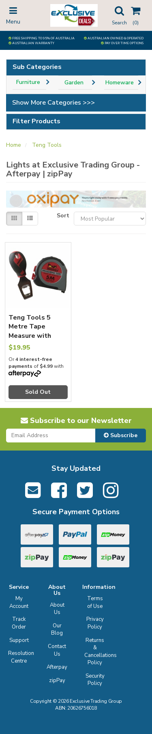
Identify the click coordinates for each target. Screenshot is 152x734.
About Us (57, 608)
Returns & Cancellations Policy (96, 652)
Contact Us (57, 650)
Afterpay (57, 667)
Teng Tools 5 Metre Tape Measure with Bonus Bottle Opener (30, 335)
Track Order (19, 623)
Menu (13, 15)
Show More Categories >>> (53, 102)
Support (19, 640)
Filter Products (36, 121)
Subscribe (120, 435)
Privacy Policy (95, 623)
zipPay (57, 680)
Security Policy (95, 679)
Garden (73, 82)
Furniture (28, 82)
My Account (18, 602)
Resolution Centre (20, 657)
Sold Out (38, 392)
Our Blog (57, 629)
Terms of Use (95, 602)
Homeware (119, 82)
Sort (62, 215)
